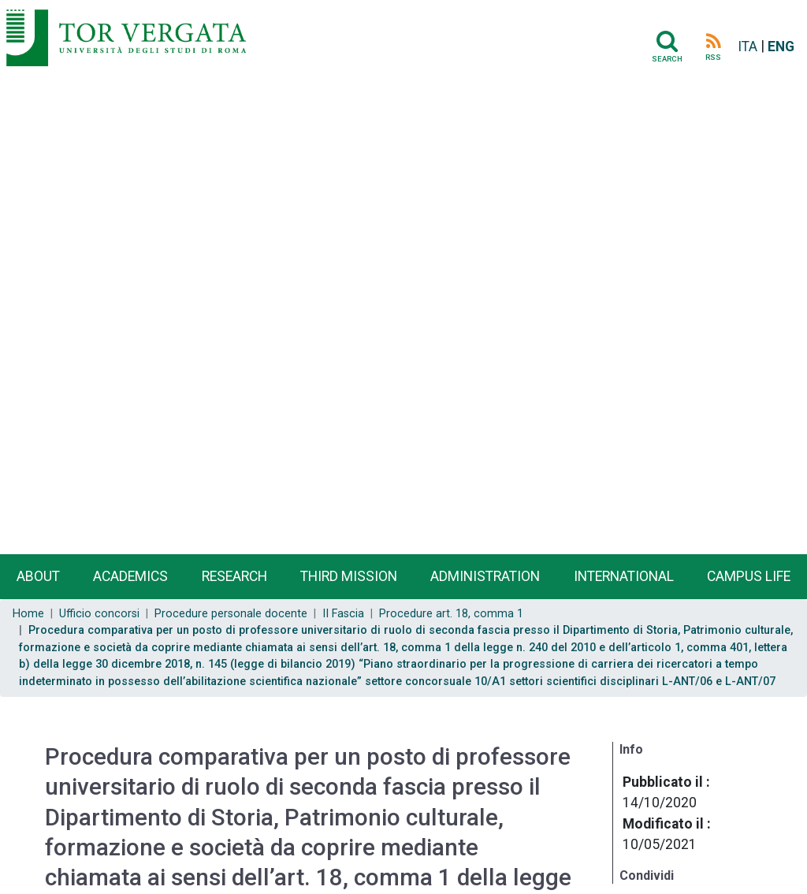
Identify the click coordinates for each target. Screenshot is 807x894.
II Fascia (343, 613)
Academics (130, 576)
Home (28, 613)
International (624, 576)
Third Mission (348, 576)
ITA (747, 46)
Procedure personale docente (230, 613)
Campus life (748, 576)
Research (234, 576)
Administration (485, 576)
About (38, 576)
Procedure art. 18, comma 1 (451, 613)
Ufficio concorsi (99, 613)
